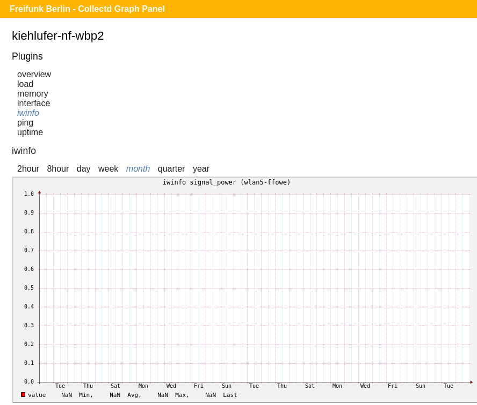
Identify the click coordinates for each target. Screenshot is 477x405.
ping (25, 122)
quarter (171, 168)
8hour (58, 168)
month (138, 168)
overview (34, 74)
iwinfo (28, 112)
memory (32, 93)
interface (33, 103)
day (84, 168)
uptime (30, 132)
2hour (28, 168)
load (25, 84)
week (108, 168)
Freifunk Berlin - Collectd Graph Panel (87, 8)
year (201, 168)
